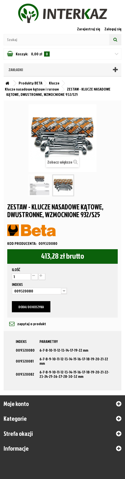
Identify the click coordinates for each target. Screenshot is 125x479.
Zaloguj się (112, 29)
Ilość (16, 269)
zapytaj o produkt (31, 323)
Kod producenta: (22, 243)
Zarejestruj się (89, 29)
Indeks (17, 284)
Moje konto (16, 403)
